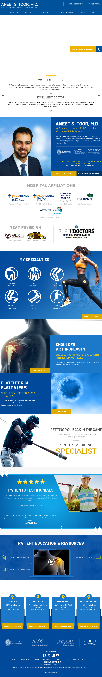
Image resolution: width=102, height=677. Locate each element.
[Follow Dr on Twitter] (49, 655)
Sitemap (46, 660)
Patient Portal (94, 4)
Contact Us (94, 13)
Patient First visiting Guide (20, 569)
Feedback (58, 660)
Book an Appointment (75, 4)
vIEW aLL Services (92, 317)
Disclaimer (24, 660)
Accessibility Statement (51, 662)
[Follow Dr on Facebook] (44, 655)
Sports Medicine (76, 449)
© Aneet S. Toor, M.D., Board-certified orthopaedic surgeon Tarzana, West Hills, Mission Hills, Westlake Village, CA (51, 668)
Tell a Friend (71, 660)
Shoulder (70, 346)
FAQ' (83, 13)
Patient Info (45, 13)
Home (3, 13)
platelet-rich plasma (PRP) (15, 385)
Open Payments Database (51, 664)
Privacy (36, 660)
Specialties (29, 13)
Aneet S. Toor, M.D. (77, 123)
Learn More (39, 370)
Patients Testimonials (31, 490)
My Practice (15, 13)
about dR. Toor (64, 173)
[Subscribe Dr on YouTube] (57, 655)
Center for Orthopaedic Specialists (81, 166)
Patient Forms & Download (20, 558)
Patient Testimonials (67, 13)
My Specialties (34, 259)
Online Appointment (84, 558)
